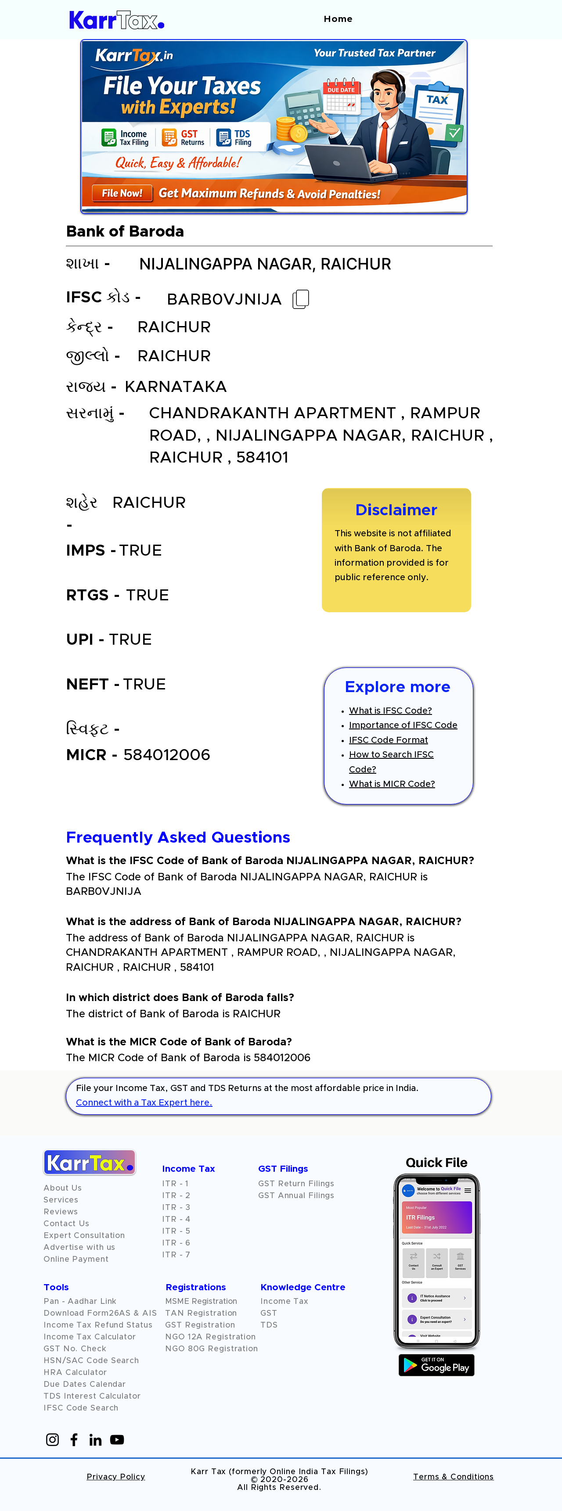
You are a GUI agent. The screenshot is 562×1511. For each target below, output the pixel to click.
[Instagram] (52, 1439)
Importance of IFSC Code (403, 725)
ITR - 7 (176, 1255)
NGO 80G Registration (211, 1349)
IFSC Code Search (81, 1408)
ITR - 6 (176, 1243)
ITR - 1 (175, 1184)
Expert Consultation (84, 1236)
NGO (176, 1337)
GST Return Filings (296, 1184)
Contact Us (66, 1224)
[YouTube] (117, 1439)
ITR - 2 (176, 1196)
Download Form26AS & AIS (100, 1313)
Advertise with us (79, 1248)
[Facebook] (74, 1439)
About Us (62, 1188)
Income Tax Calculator (89, 1337)
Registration (230, 1337)
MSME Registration (201, 1302)
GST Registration (200, 1325)
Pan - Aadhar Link (80, 1302)
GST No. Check (75, 1349)
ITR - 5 (176, 1231)
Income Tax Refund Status (98, 1325)
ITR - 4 (176, 1220)
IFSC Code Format (388, 740)
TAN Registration (201, 1313)
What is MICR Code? (392, 784)
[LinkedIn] (95, 1439)
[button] (60, 1212)
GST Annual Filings (296, 1196)
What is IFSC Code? (390, 711)
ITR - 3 (176, 1208)
